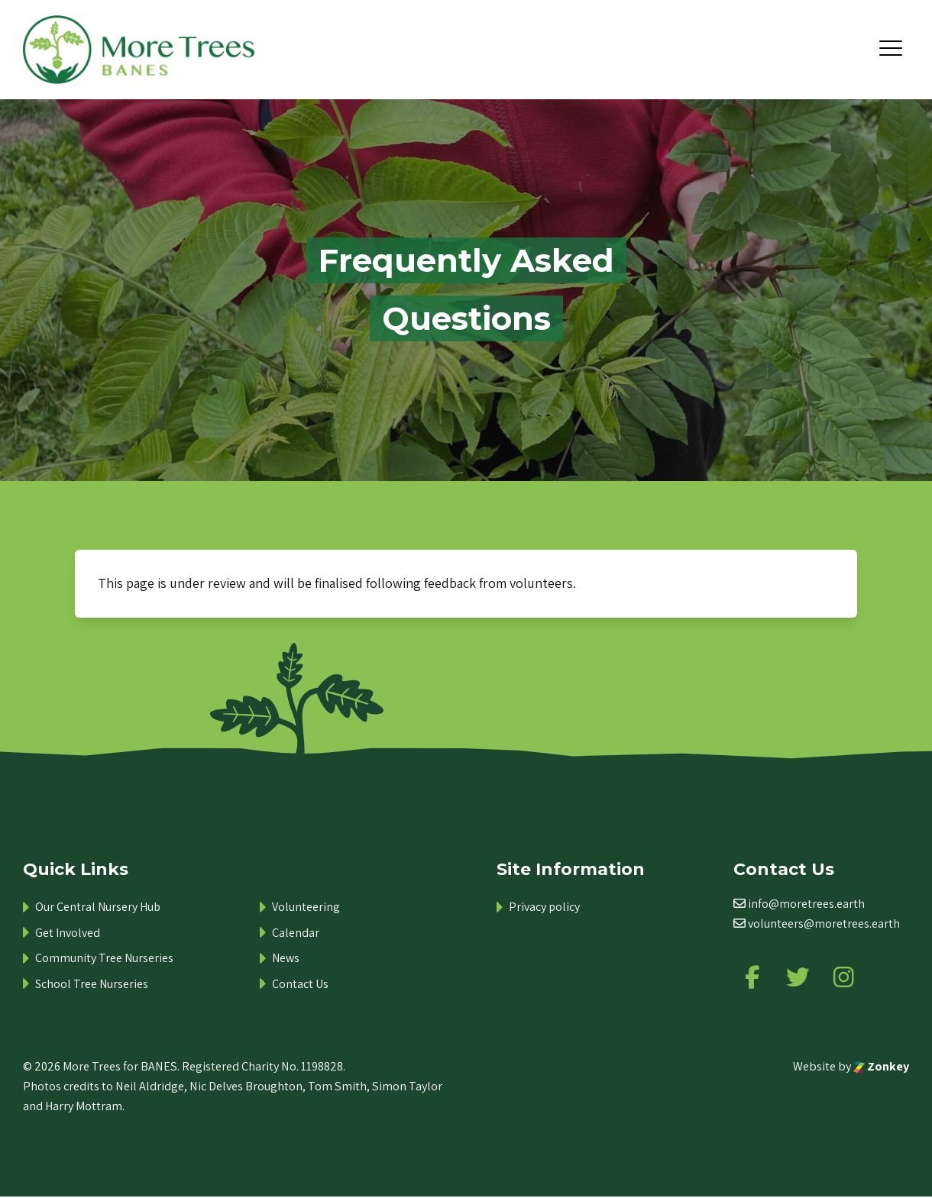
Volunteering (306, 907)
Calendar (295, 933)
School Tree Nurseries (91, 984)
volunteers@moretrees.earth (824, 923)
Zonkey (881, 1067)
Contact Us (300, 984)
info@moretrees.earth (806, 904)
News (285, 958)
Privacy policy (544, 907)
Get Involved (67, 933)
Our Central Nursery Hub (97, 907)
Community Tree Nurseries (104, 958)
